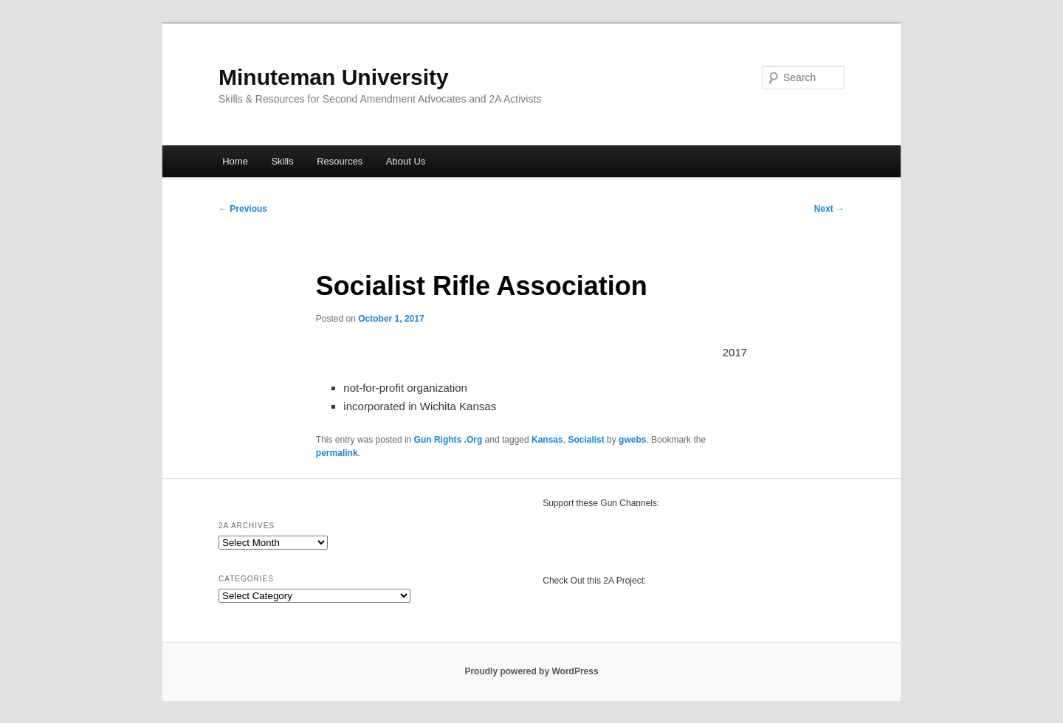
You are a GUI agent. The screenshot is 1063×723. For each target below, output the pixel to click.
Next (829, 209)
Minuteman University (334, 77)
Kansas (547, 440)
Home (235, 161)
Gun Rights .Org (448, 440)
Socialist (586, 440)
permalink (337, 453)
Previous (243, 209)
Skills (282, 161)
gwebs (632, 440)
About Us (405, 161)
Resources (339, 161)
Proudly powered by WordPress (531, 671)
